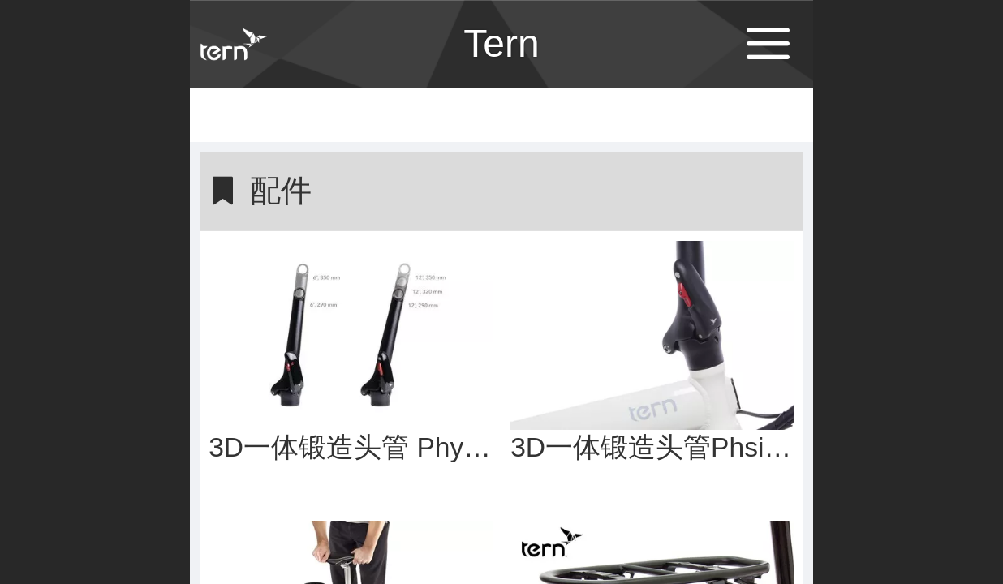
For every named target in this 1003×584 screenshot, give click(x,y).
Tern (501, 43)
